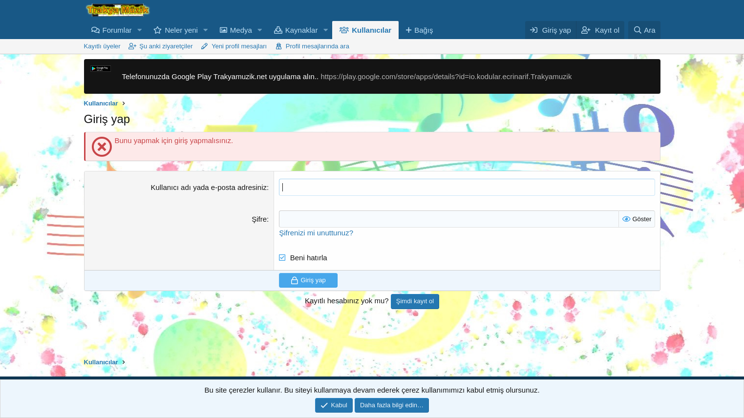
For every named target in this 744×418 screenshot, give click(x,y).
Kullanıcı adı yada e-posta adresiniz (208, 187)
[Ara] (644, 30)
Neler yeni (181, 30)
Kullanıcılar (371, 30)
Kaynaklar (301, 30)
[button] (139, 30)
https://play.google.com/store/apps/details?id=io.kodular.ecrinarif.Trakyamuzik (446, 76)
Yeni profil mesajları (239, 46)
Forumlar (117, 30)
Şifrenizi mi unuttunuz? (316, 233)
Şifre (259, 219)
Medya (241, 30)
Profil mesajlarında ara (317, 46)
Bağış (423, 30)
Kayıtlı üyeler (102, 46)
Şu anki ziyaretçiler (165, 46)
